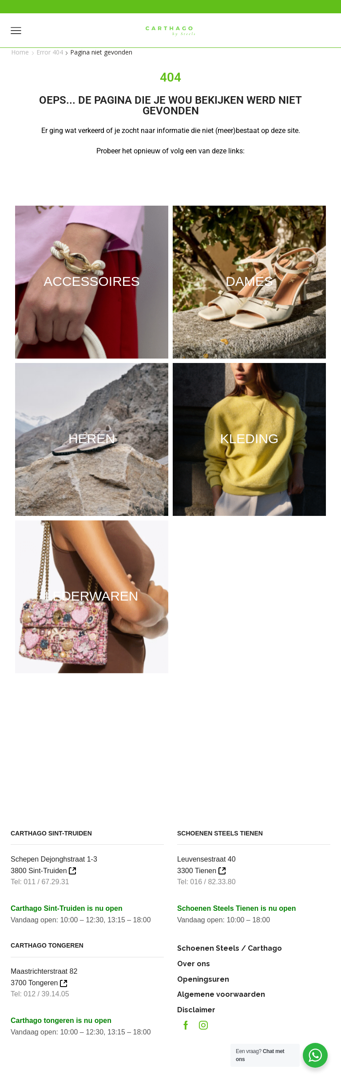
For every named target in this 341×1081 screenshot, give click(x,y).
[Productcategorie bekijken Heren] (91, 439)
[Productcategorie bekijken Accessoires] (91, 281)
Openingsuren (203, 979)
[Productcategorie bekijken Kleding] (249, 439)
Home (20, 52)
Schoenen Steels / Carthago (229, 948)
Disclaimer (196, 1010)
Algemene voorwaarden (221, 994)
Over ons (193, 964)
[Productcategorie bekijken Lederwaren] (91, 596)
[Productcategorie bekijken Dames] (249, 281)
